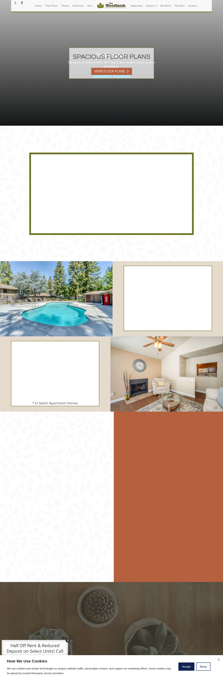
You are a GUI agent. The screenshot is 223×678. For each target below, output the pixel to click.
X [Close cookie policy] (219, 660)
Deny (203, 666)
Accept (186, 666)
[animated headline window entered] (34, 652)
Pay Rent (180, 5)
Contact (192, 5)
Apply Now (137, 5)
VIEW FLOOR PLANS (112, 71)
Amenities (78, 5)
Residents (165, 5)
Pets (89, 5)
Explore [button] (151, 5)
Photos (65, 5)
